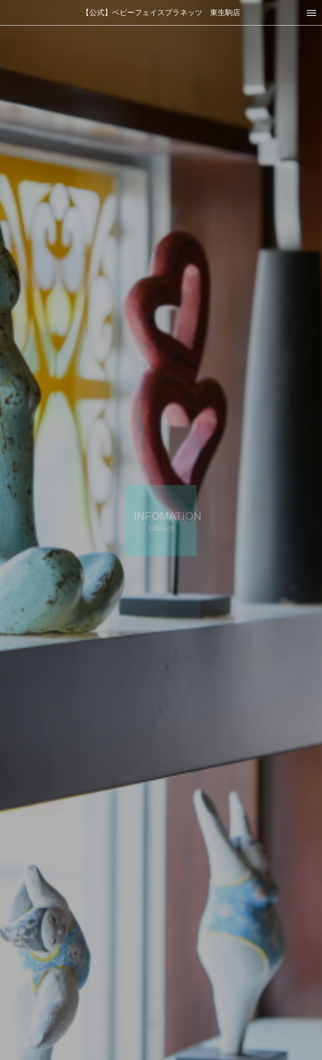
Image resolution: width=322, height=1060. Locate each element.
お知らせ (39, 1022)
